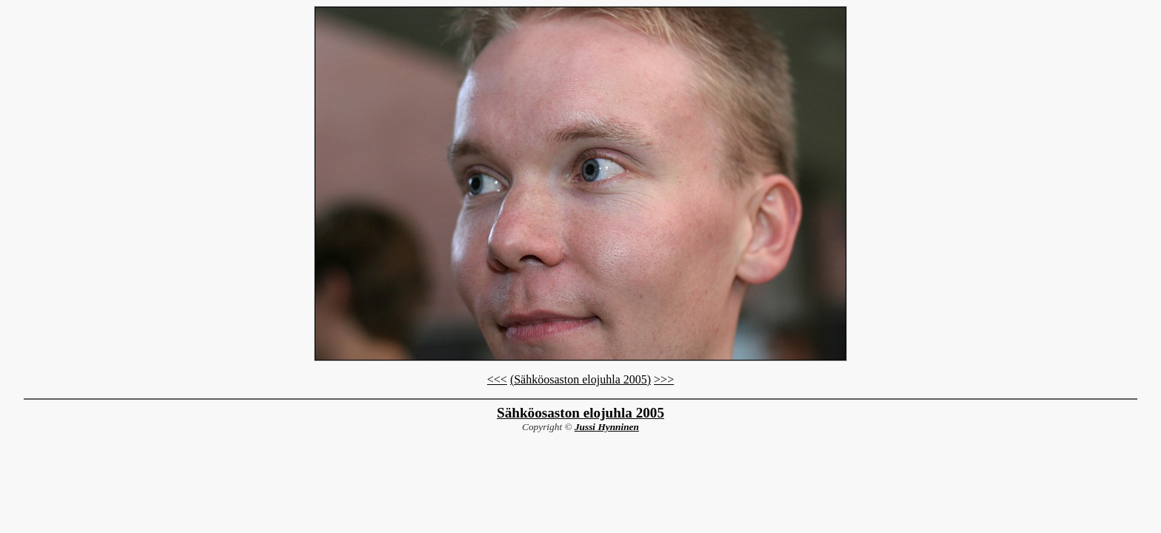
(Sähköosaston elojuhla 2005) (580, 379)
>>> (664, 379)
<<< (497, 379)
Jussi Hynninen (607, 426)
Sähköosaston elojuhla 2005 (580, 412)
